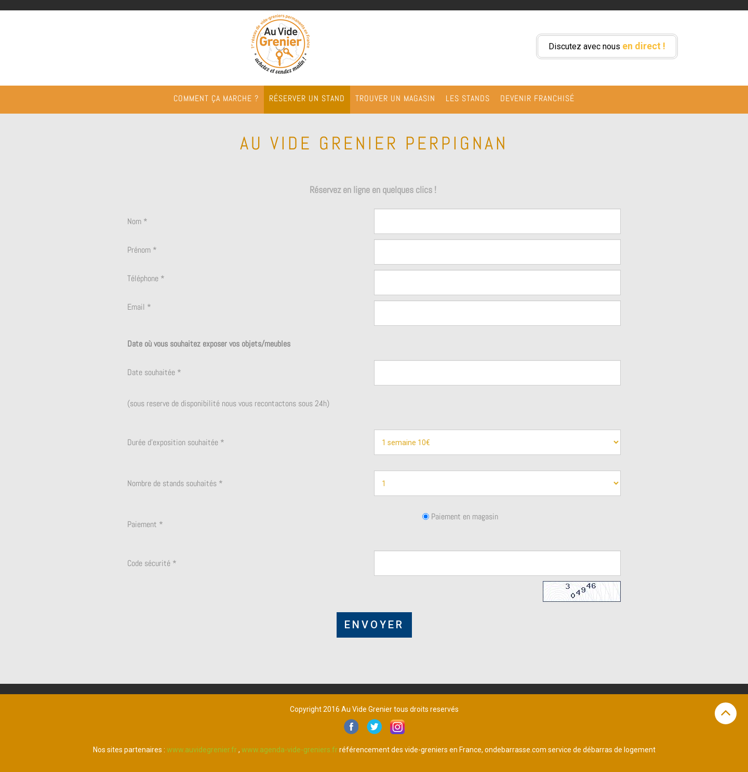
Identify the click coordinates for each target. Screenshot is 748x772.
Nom (137, 221)
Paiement (145, 524)
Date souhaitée (154, 372)
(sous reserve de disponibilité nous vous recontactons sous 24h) (228, 403)
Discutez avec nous (607, 45)
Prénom (142, 249)
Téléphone (146, 278)
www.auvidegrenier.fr (202, 750)
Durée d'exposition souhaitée (175, 442)
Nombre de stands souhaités (175, 483)
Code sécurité (152, 563)
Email (139, 306)
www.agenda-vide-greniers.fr (290, 750)
